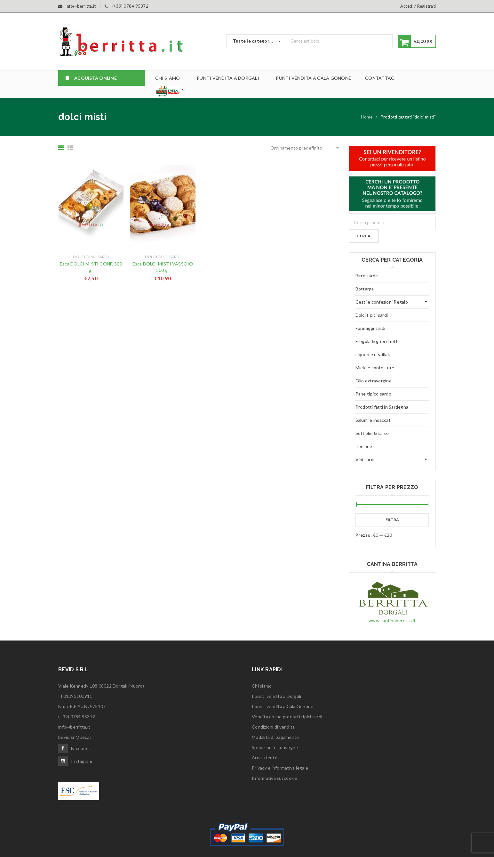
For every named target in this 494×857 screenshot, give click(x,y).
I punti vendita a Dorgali (276, 696)
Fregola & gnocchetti (377, 341)
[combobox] (255, 41)
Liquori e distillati (373, 354)
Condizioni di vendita (273, 727)
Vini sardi (365, 459)
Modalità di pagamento (275, 737)
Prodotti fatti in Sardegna (382, 407)
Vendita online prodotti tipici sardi (287, 716)
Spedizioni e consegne (275, 747)
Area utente (264, 757)
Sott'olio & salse (372, 433)
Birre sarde (366, 275)
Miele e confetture (374, 367)
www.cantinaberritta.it (392, 620)
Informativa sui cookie (275, 778)
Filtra (392, 519)
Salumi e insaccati (373, 420)
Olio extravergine (373, 380)
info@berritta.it (74, 727)
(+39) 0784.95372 (76, 716)
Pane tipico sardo (373, 393)
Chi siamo (262, 686)
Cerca (364, 235)
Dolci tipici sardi (91, 256)
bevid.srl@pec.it (74, 737)
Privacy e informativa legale (280, 768)
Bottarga (364, 288)
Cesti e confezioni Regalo (381, 302)
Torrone (363, 446)
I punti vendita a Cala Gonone (282, 706)
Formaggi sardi (370, 328)
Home (366, 116)
